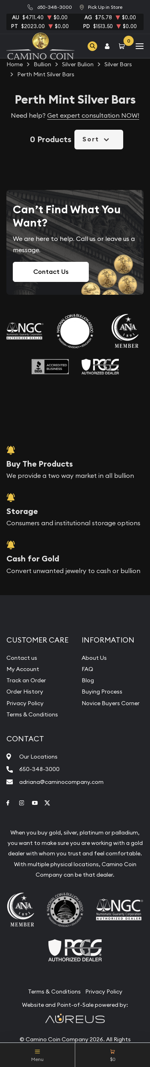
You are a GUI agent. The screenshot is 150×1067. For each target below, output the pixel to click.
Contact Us (50, 271)
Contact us (21, 657)
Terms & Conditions (32, 714)
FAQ (87, 669)
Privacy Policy (25, 703)
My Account (22, 669)
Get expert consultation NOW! (93, 115)
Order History (24, 691)
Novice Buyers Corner (111, 703)
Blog (88, 680)
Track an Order (26, 680)
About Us (94, 657)
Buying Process (102, 691)
